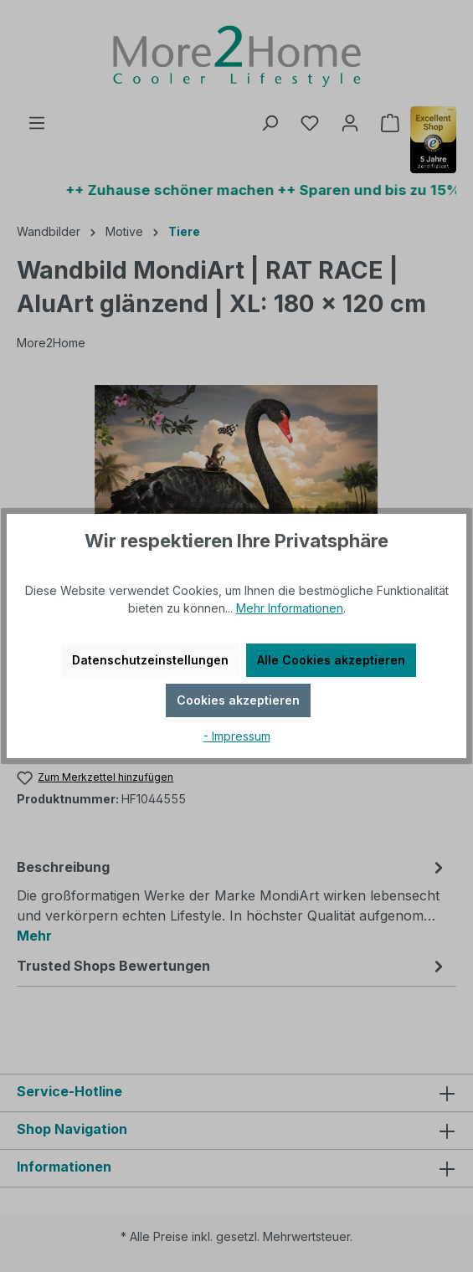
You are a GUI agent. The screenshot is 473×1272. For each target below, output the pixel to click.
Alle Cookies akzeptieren (331, 660)
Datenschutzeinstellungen (150, 660)
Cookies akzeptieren (238, 700)
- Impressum (236, 736)
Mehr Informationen (289, 608)
